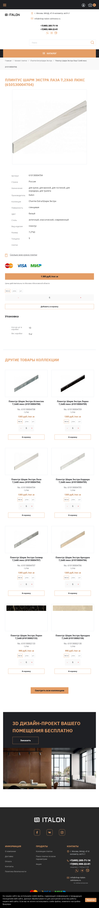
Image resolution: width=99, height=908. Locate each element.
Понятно (91, 900)
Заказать (25, 740)
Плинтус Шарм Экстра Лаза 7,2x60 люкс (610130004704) (49, 127)
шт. (21, 291)
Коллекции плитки (44, 851)
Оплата (8, 861)
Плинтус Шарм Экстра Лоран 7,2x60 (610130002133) (26, 637)
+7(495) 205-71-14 (49, 25)
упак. (14, 291)
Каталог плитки (21, 60)
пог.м (8, 291)
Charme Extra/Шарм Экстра (41, 60)
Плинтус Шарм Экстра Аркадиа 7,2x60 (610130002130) (73, 637)
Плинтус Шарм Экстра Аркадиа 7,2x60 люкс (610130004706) (73, 559)
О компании (10, 851)
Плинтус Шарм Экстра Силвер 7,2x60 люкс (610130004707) (26, 559)
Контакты (9, 866)
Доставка (9, 856)
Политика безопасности (15, 871)
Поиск (93, 43)
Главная (8, 60)
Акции (39, 864)
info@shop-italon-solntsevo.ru (47, 18)
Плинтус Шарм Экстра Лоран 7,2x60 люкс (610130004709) (73, 402)
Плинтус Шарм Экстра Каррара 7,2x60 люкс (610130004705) (73, 481)
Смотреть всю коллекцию (49, 690)
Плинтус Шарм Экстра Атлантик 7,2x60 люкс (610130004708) (26, 402)
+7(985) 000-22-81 (49, 29)
